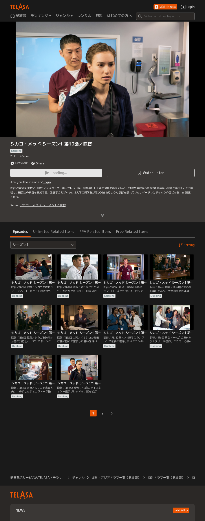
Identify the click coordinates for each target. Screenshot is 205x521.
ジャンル (78, 477)
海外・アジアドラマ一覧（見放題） (116, 477)
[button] (165, 7)
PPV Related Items (95, 231)
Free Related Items (132, 231)
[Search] (165, 16)
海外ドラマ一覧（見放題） (166, 477)
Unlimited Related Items (53, 231)
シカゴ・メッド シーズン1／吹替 (43, 205)
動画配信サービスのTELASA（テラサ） (37, 477)
